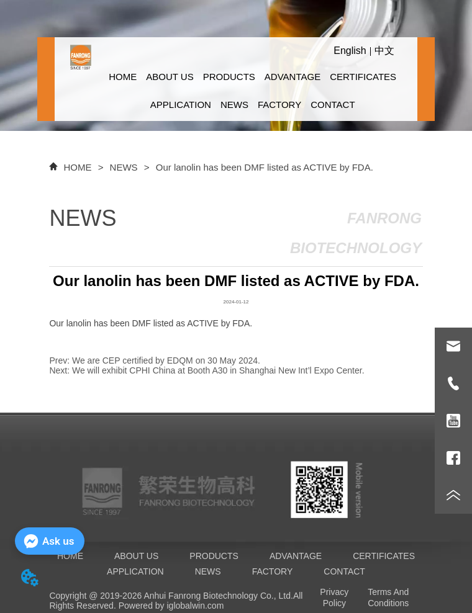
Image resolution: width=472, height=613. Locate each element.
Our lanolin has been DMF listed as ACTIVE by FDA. (263, 167)
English (350, 50)
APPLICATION (180, 104)
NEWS (234, 104)
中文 (384, 50)
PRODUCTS (229, 76)
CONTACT (333, 104)
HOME (123, 76)
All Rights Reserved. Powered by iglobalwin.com (175, 601)
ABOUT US (169, 76)
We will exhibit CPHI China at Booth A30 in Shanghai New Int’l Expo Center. (218, 370)
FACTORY (279, 104)
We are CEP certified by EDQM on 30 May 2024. (166, 360)
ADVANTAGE (292, 76)
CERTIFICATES (363, 76)
